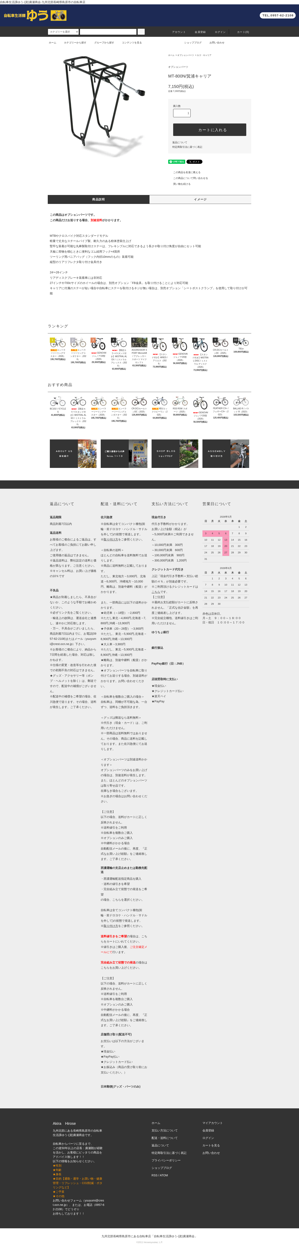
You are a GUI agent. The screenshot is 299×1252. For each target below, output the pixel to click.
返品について (179, 142)
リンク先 (64, 612)
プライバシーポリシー (166, 1160)
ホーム (52, 42)
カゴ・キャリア (204, 55)
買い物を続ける (179, 184)
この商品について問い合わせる (188, 178)
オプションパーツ (185, 55)
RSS (155, 1175)
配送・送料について (165, 1138)
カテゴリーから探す (72, 42)
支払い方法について (165, 1130)
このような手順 (71, 602)
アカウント (176, 32)
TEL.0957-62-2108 (278, 15)
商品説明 (98, 199)
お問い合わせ (214, 42)
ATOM (164, 1175)
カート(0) (240, 32)
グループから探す (101, 42)
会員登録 (198, 32)
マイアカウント (212, 1123)
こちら (105, 967)
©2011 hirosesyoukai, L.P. (149, 1242)
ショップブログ (190, 42)
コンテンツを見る (129, 42)
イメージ (200, 199)
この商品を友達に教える (184, 172)
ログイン (218, 32)
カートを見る (211, 1145)
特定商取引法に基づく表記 (187, 147)
